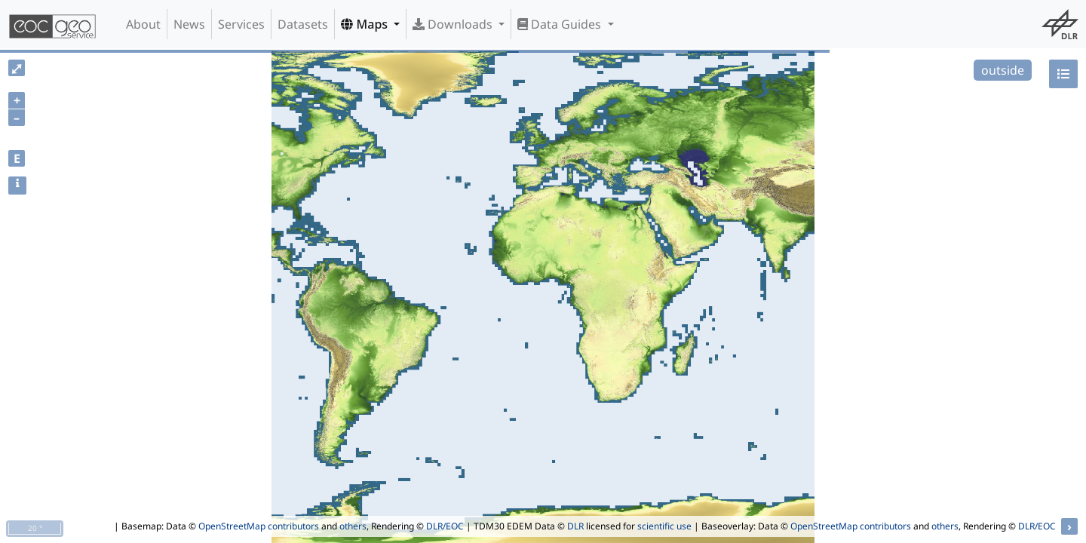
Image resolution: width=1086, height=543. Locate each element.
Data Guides (560, 24)
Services (241, 24)
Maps (366, 24)
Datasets (303, 24)
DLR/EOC (445, 526)
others (353, 526)
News (189, 24)
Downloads (454, 24)
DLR (575, 526)
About (143, 24)
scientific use (664, 526)
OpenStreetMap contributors (258, 526)
